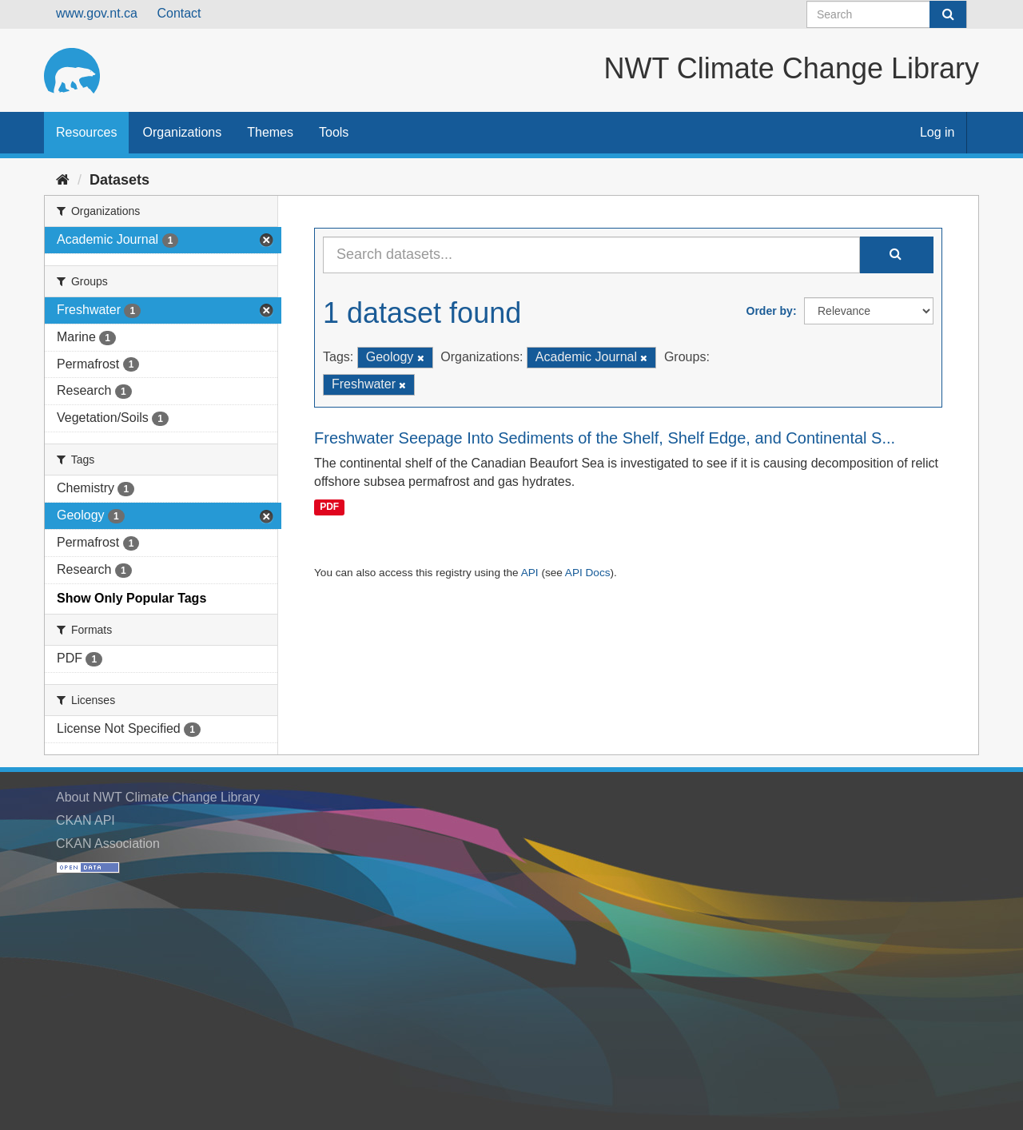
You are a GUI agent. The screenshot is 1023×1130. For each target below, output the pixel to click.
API (530, 573)
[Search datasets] (886, 14)
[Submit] (947, 14)
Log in (937, 132)
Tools (333, 132)
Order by (769, 310)
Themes (270, 132)
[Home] (63, 180)
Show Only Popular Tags (131, 598)
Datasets (119, 180)
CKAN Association (108, 843)
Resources (86, 132)
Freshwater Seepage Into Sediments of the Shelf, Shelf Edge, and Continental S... (604, 438)
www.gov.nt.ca (96, 13)
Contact (179, 13)
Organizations (181, 132)
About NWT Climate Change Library (158, 797)
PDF (329, 506)
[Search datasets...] (591, 255)
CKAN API (85, 820)
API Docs (588, 573)
